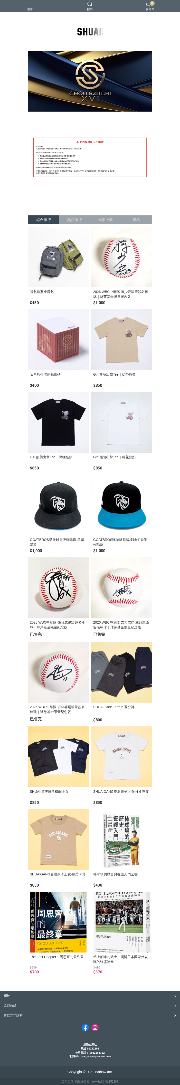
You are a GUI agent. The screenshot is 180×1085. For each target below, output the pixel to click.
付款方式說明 (13, 1015)
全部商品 (10, 1005)
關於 (7, 995)
